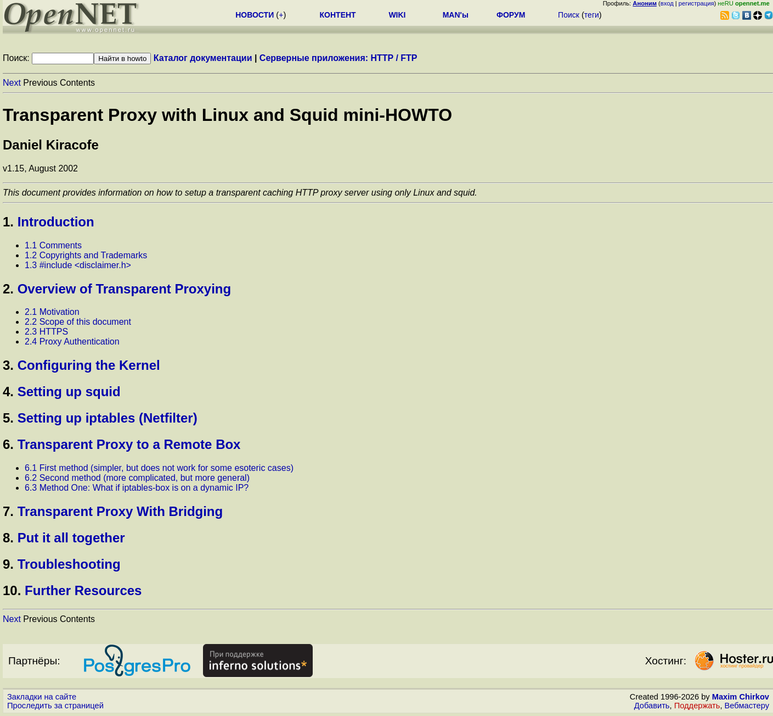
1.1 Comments (53, 245)
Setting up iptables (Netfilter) (108, 417)
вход (667, 3)
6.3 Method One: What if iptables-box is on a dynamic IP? (137, 487)
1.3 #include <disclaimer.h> (78, 265)
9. (8, 564)
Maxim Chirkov (740, 696)
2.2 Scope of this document (78, 321)
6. (8, 444)
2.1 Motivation (52, 312)
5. (8, 417)
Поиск (568, 14)
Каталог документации (203, 58)
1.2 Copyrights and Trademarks (86, 255)
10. (12, 590)
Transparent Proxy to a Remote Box (129, 444)
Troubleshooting (69, 564)
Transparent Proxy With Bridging (120, 511)
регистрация (696, 3)
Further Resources (83, 590)
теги (591, 14)
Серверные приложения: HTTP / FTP (338, 58)
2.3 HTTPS (46, 331)
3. (8, 365)
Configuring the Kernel (89, 365)
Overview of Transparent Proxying (124, 288)
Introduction (56, 221)
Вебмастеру (747, 705)
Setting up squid (69, 391)
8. (8, 537)
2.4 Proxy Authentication (72, 341)
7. (8, 511)
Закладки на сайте (41, 696)
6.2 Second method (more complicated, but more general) (137, 477)
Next (12, 82)
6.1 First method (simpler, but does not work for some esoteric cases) (159, 468)
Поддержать (697, 705)
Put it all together (71, 537)
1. (8, 221)
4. (8, 391)
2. (8, 288)
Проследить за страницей (55, 705)
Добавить (652, 705)
